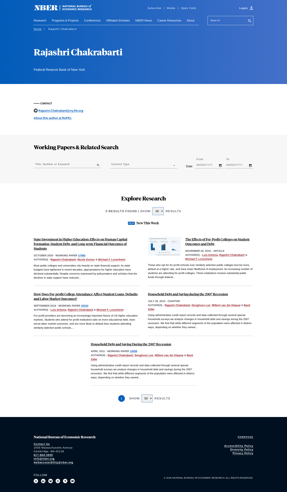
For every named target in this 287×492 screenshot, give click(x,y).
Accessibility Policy (238, 445)
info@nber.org (44, 458)
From (203, 159)
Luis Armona (210, 254)
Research (40, 20)
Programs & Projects (65, 20)
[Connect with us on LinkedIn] (43, 481)
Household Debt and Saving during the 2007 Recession (188, 294)
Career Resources (169, 20)
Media (171, 8)
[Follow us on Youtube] (72, 481)
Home (38, 29)
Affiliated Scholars (118, 20)
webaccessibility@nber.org (53, 462)
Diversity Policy (241, 449)
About (190, 20)
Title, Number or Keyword (52, 164)
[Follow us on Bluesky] (50, 481)
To (231, 159)
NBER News (143, 20)
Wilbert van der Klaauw (226, 305)
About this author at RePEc (53, 118)
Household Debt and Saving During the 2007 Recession (131, 344)
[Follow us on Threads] (58, 481)
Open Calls (188, 8)
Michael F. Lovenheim (111, 259)
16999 (133, 351)
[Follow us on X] (36, 481)
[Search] (249, 21)
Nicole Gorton (86, 259)
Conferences (92, 20)
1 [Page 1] (121, 398)
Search (215, 20)
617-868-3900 (43, 454)
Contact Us (42, 443)
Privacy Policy (243, 453)
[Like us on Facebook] (65, 481)
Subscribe (154, 8)
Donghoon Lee (201, 305)
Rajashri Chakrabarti (63, 259)
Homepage (245, 437)
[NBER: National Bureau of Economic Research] (66, 9)
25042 (84, 305)
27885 (81, 255)
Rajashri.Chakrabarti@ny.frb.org (60, 110)
